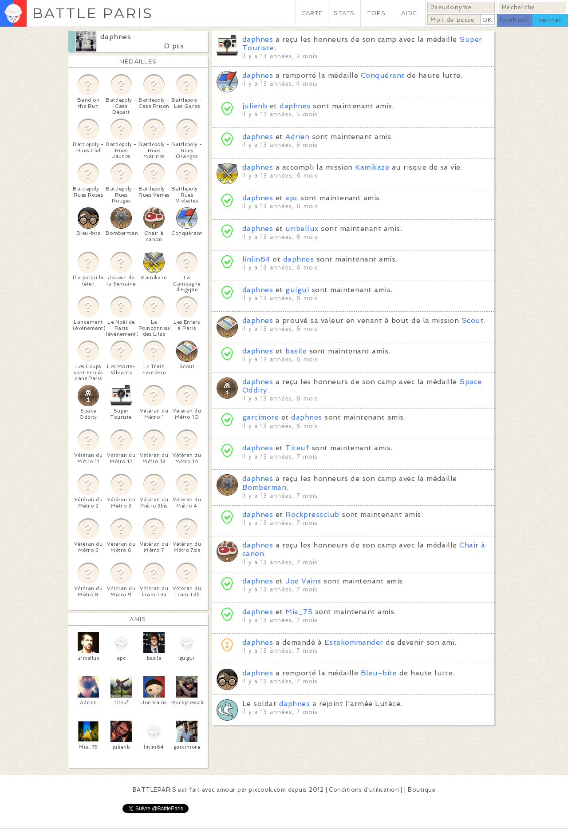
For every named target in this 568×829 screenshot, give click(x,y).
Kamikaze (372, 167)
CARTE (312, 13)
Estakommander (353, 642)
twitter (550, 20)
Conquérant (383, 75)
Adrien (297, 136)
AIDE (409, 13)
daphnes (115, 36)
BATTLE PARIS (92, 13)
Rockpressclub (312, 514)
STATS (344, 13)
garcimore (260, 417)
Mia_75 (298, 611)
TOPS (376, 13)
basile (296, 351)
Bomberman (264, 487)
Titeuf (297, 448)
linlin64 (256, 259)
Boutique (421, 789)
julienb (254, 106)
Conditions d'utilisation (364, 789)
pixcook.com (267, 789)
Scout (473, 320)
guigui (297, 290)
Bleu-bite (379, 673)
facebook (514, 20)
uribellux (301, 228)
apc (291, 198)
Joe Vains (303, 581)
